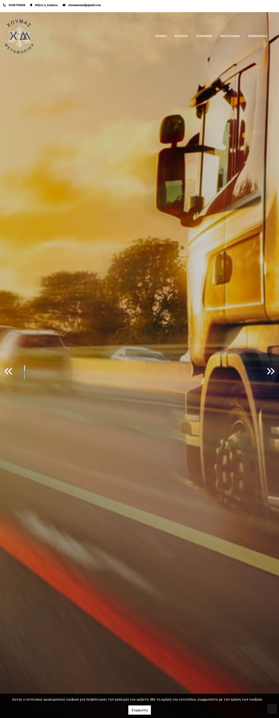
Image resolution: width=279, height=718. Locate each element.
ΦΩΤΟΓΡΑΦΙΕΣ (230, 36)
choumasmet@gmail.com (84, 5)
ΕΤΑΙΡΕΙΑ (181, 36)
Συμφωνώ (139, 710)
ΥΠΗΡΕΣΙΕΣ (204, 36)
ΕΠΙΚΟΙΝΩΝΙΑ (257, 36)
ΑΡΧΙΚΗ (160, 36)
